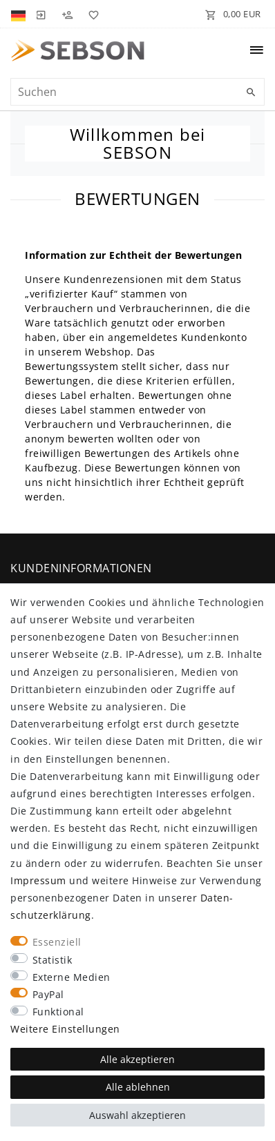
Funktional (58, 1011)
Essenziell (57, 941)
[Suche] (251, 92)
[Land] (19, 14)
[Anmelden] (41, 14)
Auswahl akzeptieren (137, 1115)
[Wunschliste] (91, 14)
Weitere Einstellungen (65, 1028)
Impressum (38, 880)
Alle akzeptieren (137, 1059)
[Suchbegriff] (137, 92)
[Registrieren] (67, 14)
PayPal (48, 994)
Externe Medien (71, 977)
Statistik (52, 959)
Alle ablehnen (138, 1086)
